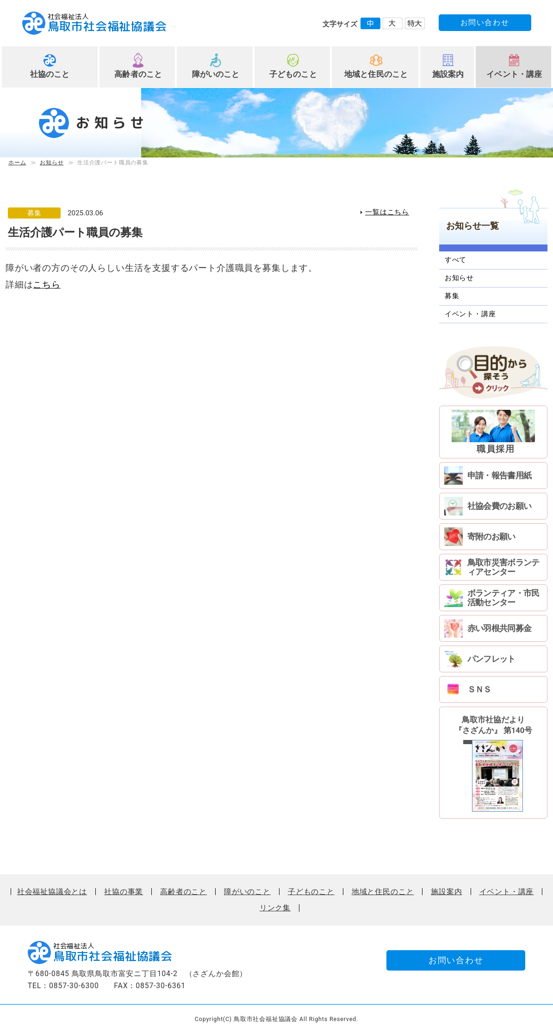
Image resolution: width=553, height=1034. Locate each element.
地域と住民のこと (376, 74)
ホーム (17, 162)
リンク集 (275, 908)
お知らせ (51, 162)
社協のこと (50, 74)
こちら (46, 284)
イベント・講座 (514, 74)
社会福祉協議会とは (52, 892)
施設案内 (448, 74)
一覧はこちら (387, 212)
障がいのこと (216, 74)
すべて (455, 260)
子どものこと (293, 74)
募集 (452, 296)
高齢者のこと (138, 74)
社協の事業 (123, 892)
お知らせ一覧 (472, 225)
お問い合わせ (485, 22)
